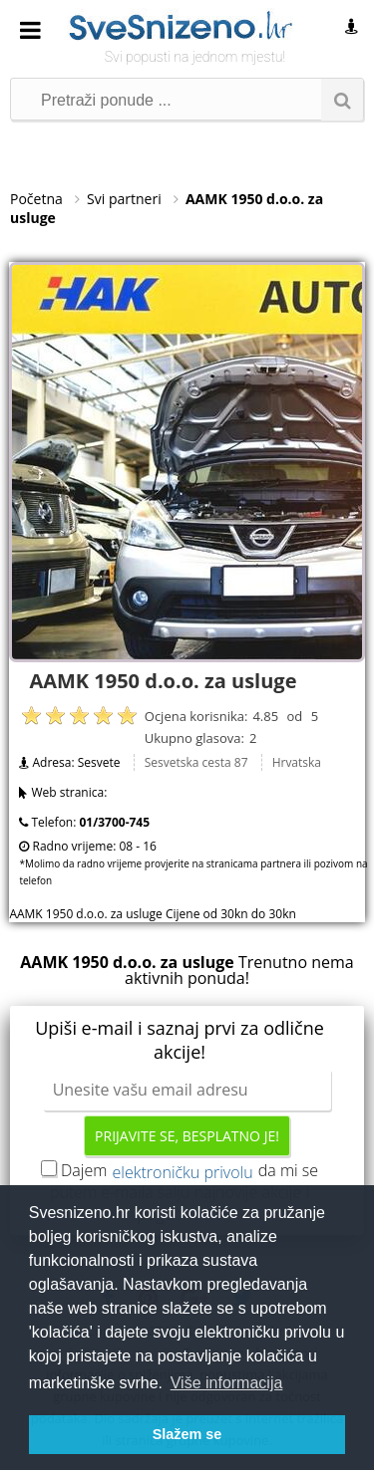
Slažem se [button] (187, 1434)
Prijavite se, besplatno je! (187, 1135)
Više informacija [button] (227, 1382)
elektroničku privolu (183, 1172)
